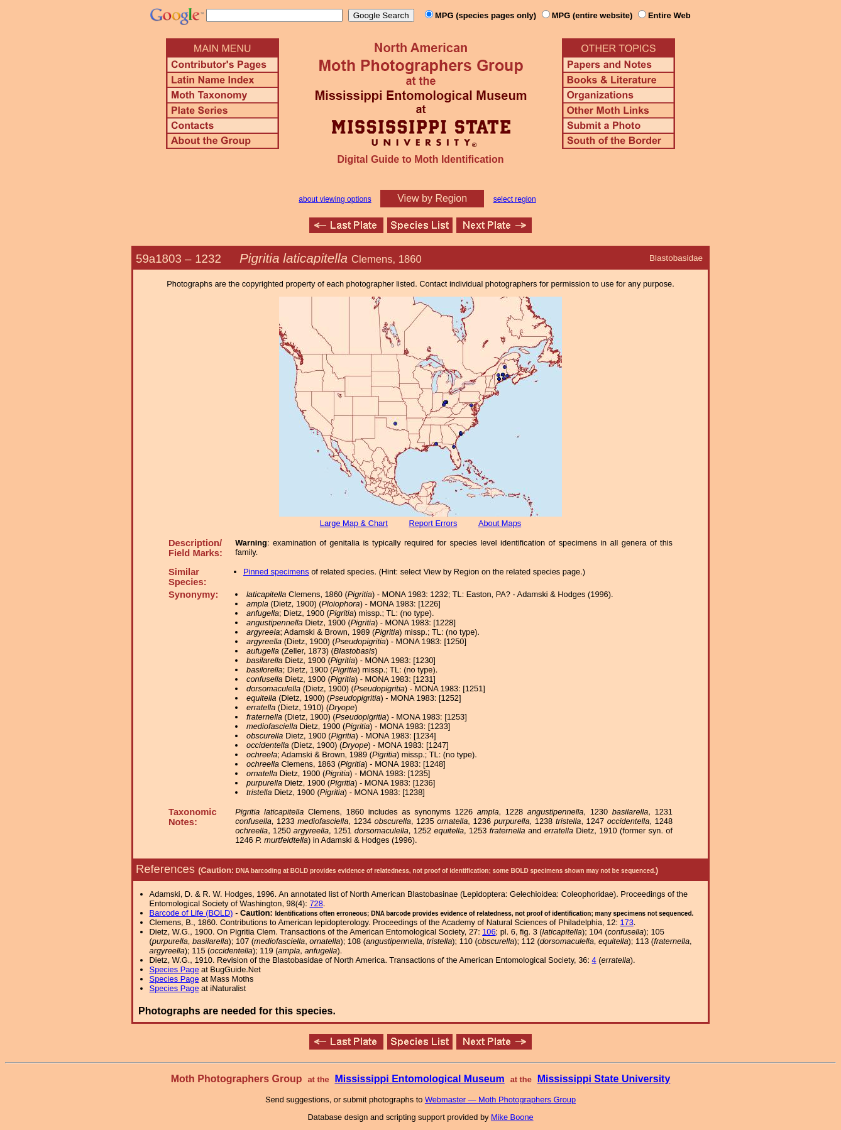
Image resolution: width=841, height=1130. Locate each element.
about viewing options (335, 199)
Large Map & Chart (354, 523)
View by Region (432, 198)
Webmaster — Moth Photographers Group (500, 1099)
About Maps (499, 523)
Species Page (174, 969)
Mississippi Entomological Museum (419, 1078)
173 (626, 922)
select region (514, 199)
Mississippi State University (604, 1078)
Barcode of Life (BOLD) (191, 913)
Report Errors (433, 523)
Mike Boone (512, 1117)
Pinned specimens (276, 571)
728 (315, 903)
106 (488, 931)
